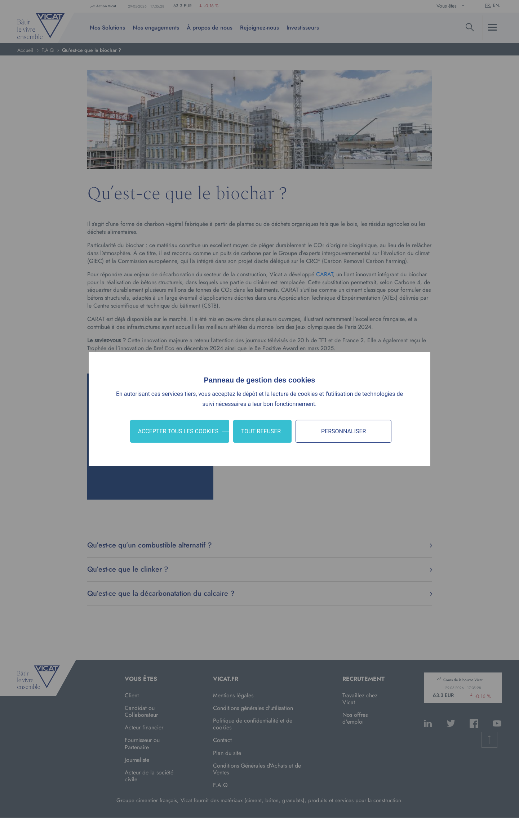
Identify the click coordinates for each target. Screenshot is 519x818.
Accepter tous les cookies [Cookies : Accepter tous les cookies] (178, 431)
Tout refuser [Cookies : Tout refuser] (261, 431)
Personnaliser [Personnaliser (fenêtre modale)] (343, 431)
